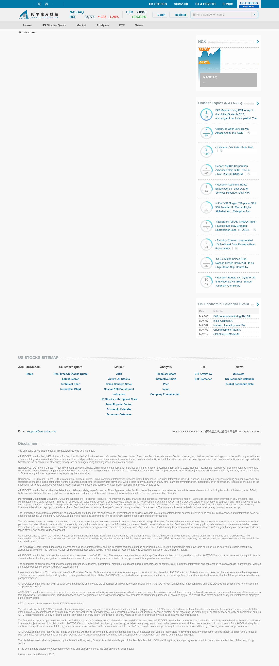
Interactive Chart (70, 389)
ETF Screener (203, 378)
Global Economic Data (240, 384)
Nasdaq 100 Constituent (119, 389)
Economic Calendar (119, 409)
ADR (119, 373)
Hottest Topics (220, 103)
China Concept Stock (119, 384)
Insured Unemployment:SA (229, 325)
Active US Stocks (119, 378)
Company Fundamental (165, 394)
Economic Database (119, 414)
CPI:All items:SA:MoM (226, 334)
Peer (166, 384)
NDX (202, 41)
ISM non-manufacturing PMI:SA (231, 316)
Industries (119, 394)
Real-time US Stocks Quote (71, 373)
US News (239, 373)
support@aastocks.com (41, 431)
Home (29, 373)
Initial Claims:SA (223, 320)
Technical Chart (71, 384)
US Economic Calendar (239, 378)
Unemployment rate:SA (227, 329)
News (165, 389)
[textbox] (224, 14)
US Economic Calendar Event (223, 304)
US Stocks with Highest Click (119, 399)
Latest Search (70, 378)
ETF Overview (203, 373)
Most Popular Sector (119, 404)
